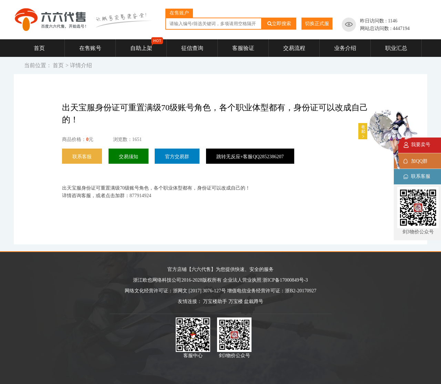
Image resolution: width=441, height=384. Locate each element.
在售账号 (90, 48)
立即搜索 (279, 23)
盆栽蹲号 (253, 301)
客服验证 (243, 48)
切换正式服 (317, 23)
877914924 (140, 195)
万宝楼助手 (215, 301)
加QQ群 (419, 161)
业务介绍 (345, 48)
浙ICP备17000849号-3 (285, 280)
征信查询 (192, 48)
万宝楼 (235, 301)
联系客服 (420, 176)
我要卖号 (420, 144)
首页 (39, 48)
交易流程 (294, 48)
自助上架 (146, 45)
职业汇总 (396, 48)
